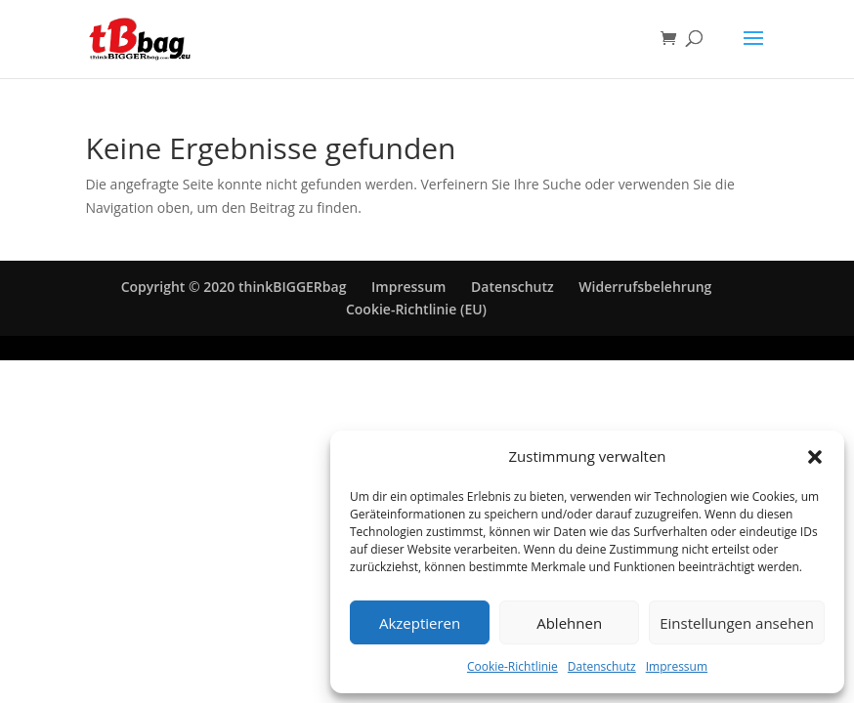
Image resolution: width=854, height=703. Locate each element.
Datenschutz (602, 666)
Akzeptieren (419, 623)
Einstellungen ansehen (737, 623)
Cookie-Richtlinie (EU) (416, 309)
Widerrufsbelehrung (644, 286)
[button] (815, 457)
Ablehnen (569, 623)
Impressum (676, 666)
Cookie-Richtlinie (512, 666)
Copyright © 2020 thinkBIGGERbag (234, 286)
